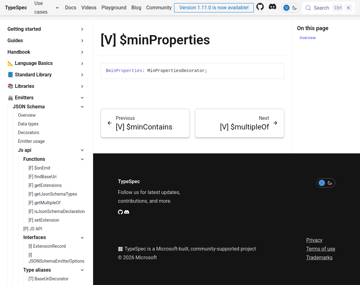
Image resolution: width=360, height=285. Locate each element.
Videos (89, 8)
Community (159, 8)
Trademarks (319, 257)
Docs (70, 8)
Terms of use (320, 249)
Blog (136, 8)
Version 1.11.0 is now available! (214, 8)
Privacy (314, 240)
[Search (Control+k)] (328, 8)
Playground (113, 8)
